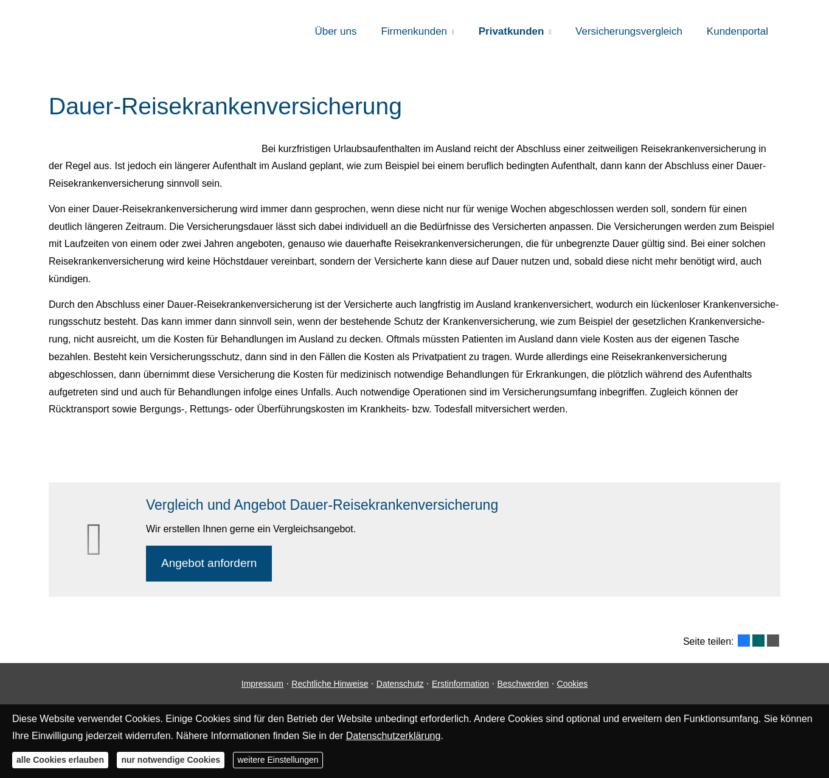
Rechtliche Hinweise (329, 684)
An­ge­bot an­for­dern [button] (209, 563)
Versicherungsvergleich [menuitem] (628, 31)
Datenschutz (400, 684)
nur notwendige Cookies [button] (170, 760)
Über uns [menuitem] (335, 31)
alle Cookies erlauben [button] (60, 760)
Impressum (262, 684)
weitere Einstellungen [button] (277, 760)
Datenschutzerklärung (393, 736)
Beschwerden (523, 684)
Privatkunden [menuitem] (511, 31)
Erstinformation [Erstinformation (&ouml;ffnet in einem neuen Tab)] (460, 684)
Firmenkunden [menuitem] (414, 31)
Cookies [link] (572, 684)
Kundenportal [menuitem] (737, 31)
